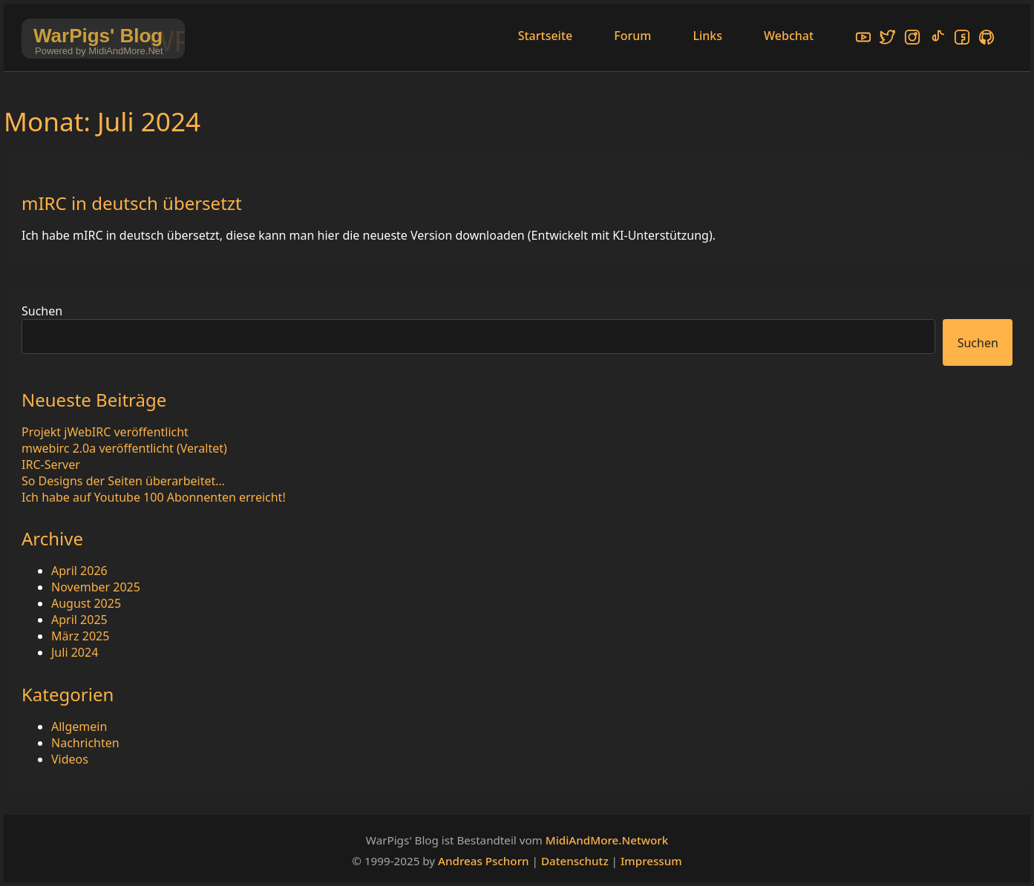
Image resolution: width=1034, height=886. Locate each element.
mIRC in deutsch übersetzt (132, 203)
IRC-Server (51, 464)
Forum (632, 35)
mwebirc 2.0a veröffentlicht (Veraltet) (124, 448)
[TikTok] (937, 39)
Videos (69, 759)
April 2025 (79, 619)
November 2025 (95, 587)
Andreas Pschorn (483, 860)
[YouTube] (863, 39)
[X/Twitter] (888, 39)
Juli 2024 (74, 652)
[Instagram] (912, 39)
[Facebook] (962, 39)
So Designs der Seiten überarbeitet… (123, 481)
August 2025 (86, 603)
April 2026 (79, 570)
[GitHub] (986, 39)
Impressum (651, 860)
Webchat (789, 35)
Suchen (42, 311)
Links (707, 35)
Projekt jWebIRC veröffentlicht (105, 432)
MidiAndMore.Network (607, 840)
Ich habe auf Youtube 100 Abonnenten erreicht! (154, 497)
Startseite (545, 35)
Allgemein (79, 726)
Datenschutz (575, 860)
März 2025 (80, 636)
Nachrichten (85, 743)
